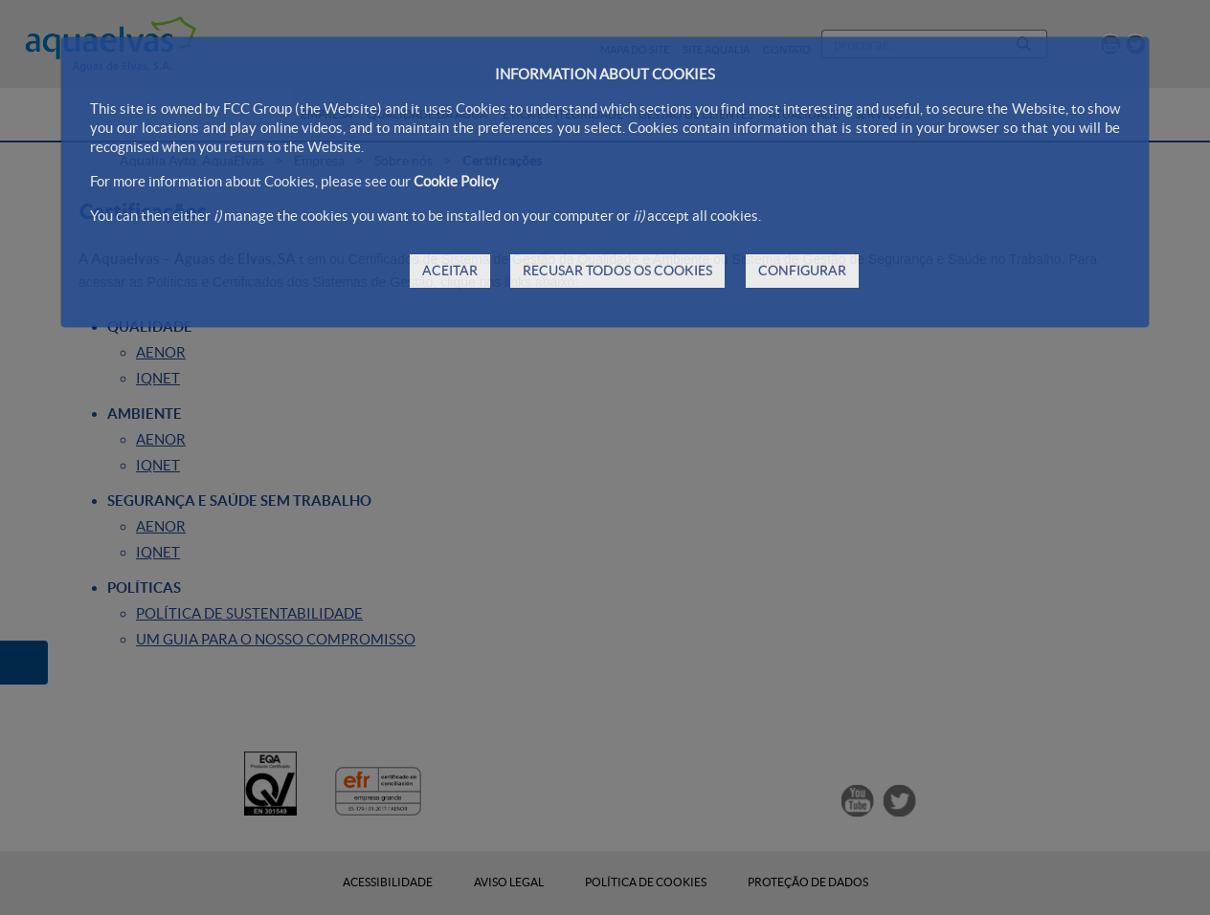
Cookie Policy (456, 181)
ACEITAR (450, 270)
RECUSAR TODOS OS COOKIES (617, 270)
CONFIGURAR (802, 270)
